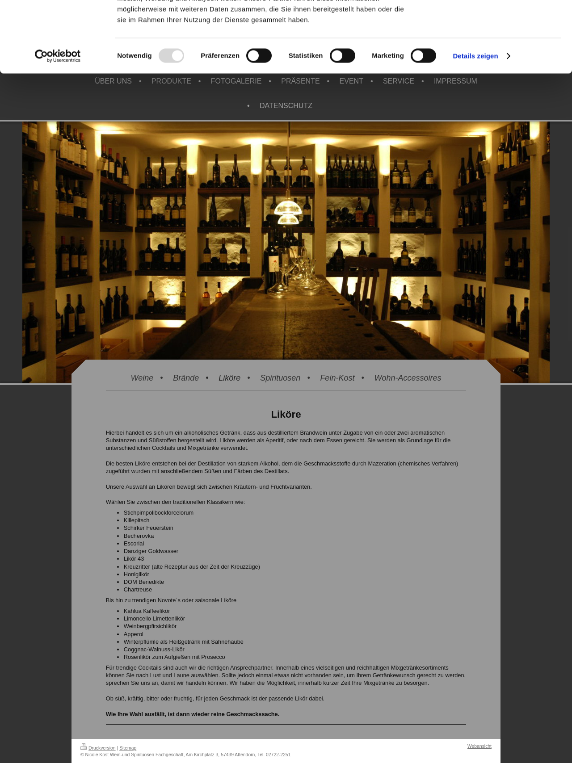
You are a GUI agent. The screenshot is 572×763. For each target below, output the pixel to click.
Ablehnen (497, 48)
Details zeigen (475, 122)
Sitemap (127, 748)
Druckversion (98, 748)
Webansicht (479, 746)
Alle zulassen (497, 22)
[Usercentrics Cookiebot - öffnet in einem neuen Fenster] (58, 122)
